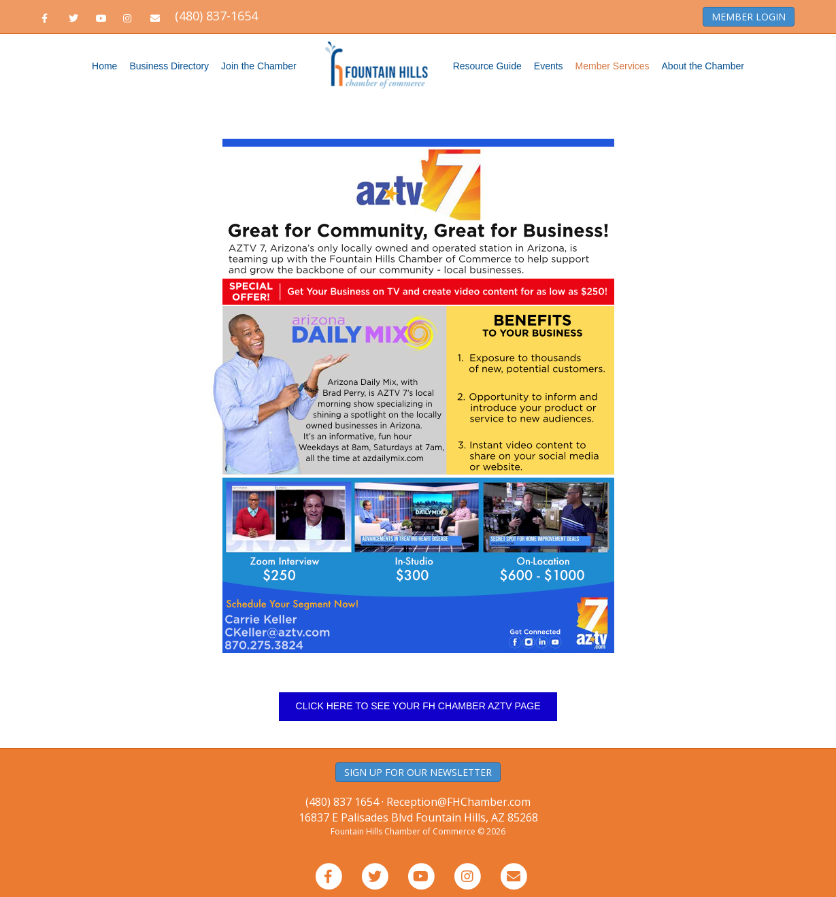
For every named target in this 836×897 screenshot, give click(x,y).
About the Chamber (703, 66)
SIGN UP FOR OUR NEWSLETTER (418, 772)
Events (548, 66)
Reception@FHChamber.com (458, 801)
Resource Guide (487, 66)
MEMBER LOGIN (749, 16)
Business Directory (169, 66)
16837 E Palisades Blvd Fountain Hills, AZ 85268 (418, 817)
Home (104, 66)
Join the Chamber (259, 66)
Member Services (612, 66)
